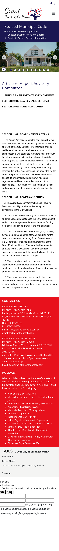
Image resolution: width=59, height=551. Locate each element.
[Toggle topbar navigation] (54, 3)
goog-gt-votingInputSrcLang (38, 504)
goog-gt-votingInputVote (34, 513)
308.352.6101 (45, 345)
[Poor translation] (10, 492)
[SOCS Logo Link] (7, 451)
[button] (53, 14)
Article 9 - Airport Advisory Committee (27, 38)
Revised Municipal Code (26, 31)
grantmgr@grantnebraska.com (18, 332)
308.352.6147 (8, 351)
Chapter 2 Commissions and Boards (26, 34)
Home (7, 31)
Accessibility (7, 456)
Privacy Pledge (8, 461)
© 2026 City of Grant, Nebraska (32, 451)
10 (48, 70)
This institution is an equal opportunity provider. (23, 465)
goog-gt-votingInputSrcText (37, 509)
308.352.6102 (46, 354)
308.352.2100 (15, 323)
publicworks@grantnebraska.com (26, 364)
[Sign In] (50, 3)
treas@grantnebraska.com (22, 329)
